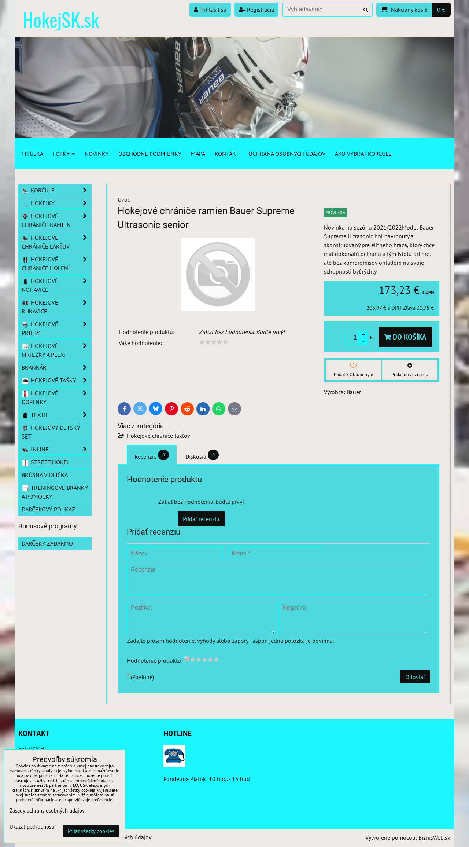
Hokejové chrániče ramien (56, 220)
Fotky (64, 153)
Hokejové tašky (56, 380)
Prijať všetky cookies (91, 831)
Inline (56, 449)
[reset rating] (187, 659)
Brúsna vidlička (45, 474)
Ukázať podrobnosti (32, 827)
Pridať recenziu (201, 518)
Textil (56, 414)
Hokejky (56, 203)
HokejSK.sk (61, 19)
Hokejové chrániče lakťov (158, 435)
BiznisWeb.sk (434, 837)
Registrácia (256, 9)
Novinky (97, 153)
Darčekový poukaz (48, 509)
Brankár (56, 367)
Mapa (198, 153)
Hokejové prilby (56, 328)
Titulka (32, 153)
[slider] (213, 342)
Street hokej (45, 462)
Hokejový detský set (51, 432)
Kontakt (227, 153)
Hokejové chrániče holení (56, 263)
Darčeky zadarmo (47, 543)
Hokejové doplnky (56, 397)
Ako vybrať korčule (363, 153)
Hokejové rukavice (56, 307)
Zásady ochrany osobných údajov (47, 810)
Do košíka (405, 336)
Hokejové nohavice (56, 285)
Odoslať (415, 677)
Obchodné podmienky (149, 153)
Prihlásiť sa (210, 9)
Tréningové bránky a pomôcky (55, 492)
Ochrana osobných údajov (286, 153)
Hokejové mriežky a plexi (56, 350)
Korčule (56, 190)
